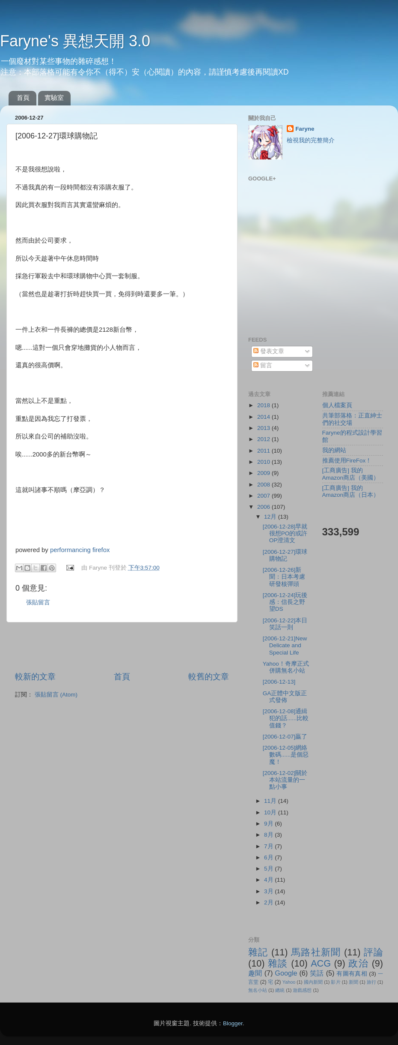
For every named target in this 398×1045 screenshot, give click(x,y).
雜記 (258, 952)
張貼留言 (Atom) (56, 694)
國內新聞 (313, 982)
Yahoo (288, 982)
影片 (335, 982)
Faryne (304, 129)
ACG (321, 963)
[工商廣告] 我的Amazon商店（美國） (351, 473)
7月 (269, 846)
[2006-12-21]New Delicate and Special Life (285, 645)
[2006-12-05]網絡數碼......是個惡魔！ (286, 755)
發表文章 (268, 351)
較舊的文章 (208, 676)
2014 (264, 417)
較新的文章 (35, 676)
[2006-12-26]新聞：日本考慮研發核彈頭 (284, 577)
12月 (271, 516)
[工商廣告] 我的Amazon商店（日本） (351, 491)
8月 (269, 835)
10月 (271, 812)
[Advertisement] (122, 647)
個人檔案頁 (337, 405)
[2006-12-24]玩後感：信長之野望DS (285, 602)
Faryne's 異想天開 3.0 (75, 41)
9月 (269, 823)
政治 (358, 963)
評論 (373, 952)
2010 (264, 462)
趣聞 (255, 973)
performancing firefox (80, 550)
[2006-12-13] (279, 682)
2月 (269, 902)
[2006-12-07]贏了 (285, 736)
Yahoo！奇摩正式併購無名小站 (286, 667)
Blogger (233, 1023)
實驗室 (54, 97)
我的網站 (334, 450)
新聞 (353, 982)
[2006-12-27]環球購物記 (285, 555)
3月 (269, 891)
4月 (269, 880)
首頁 (23, 97)
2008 (264, 484)
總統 (280, 990)
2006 (264, 507)
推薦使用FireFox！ (347, 460)
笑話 (317, 973)
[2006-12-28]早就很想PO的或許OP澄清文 (285, 533)
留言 (262, 365)
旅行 (371, 982)
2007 (264, 495)
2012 (264, 439)
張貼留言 (38, 602)
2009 (264, 473)
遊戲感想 (302, 990)
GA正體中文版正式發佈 (285, 696)
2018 (264, 405)
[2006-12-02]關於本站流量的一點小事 (285, 780)
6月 (269, 857)
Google (286, 973)
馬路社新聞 (316, 952)
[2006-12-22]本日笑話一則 (285, 624)
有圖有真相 (351, 973)
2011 (264, 450)
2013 (264, 428)
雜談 (278, 963)
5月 (269, 868)
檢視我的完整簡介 (311, 140)
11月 (271, 801)
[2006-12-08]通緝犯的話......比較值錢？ (286, 718)
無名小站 (257, 990)
